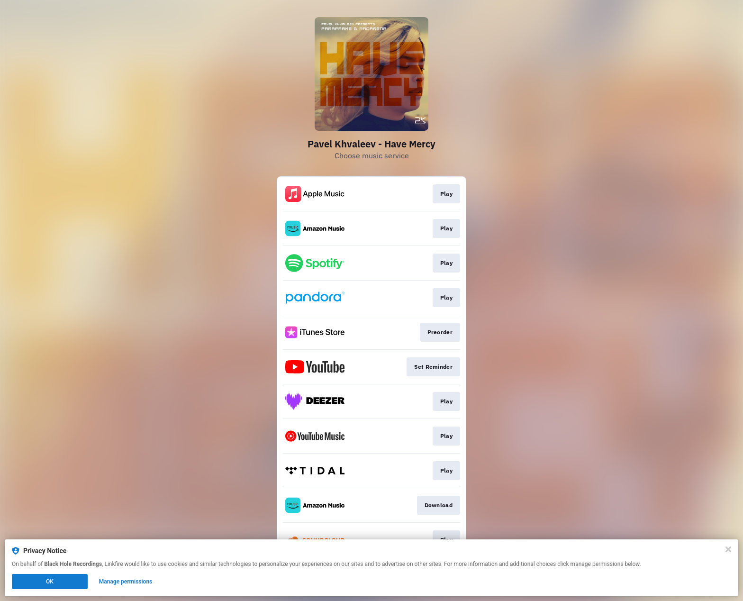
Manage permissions (126, 581)
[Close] (728, 549)
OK (50, 581)
